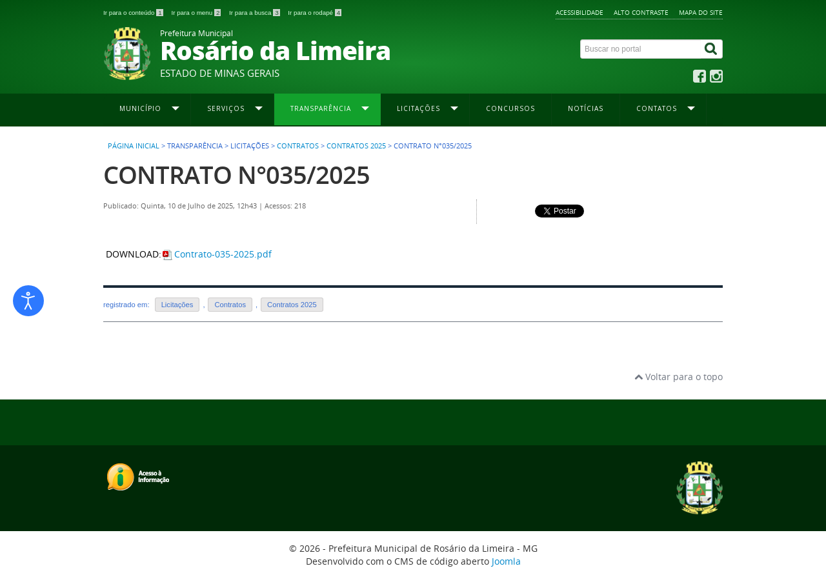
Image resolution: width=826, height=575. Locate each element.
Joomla (506, 561)
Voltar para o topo (678, 376)
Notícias (585, 108)
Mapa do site (701, 12)
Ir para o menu (197, 12)
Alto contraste (641, 12)
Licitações (177, 304)
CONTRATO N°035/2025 (236, 174)
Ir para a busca (255, 12)
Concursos (510, 108)
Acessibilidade (579, 12)
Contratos (298, 145)
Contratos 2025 (356, 145)
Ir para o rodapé (314, 12)
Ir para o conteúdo (134, 12)
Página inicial (133, 145)
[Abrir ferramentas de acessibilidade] (28, 300)
